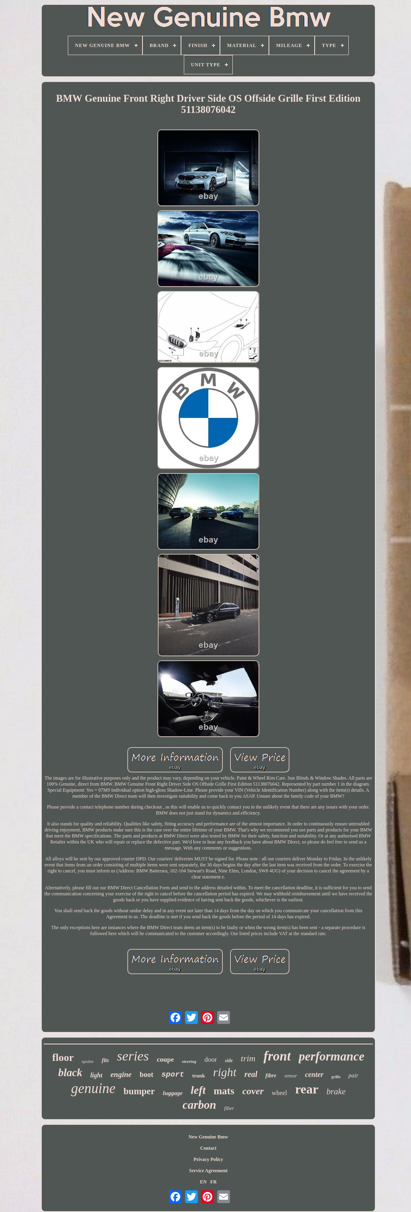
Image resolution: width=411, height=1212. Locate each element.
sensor (291, 1076)
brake (336, 1091)
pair (353, 1075)
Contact (208, 1148)
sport (172, 1074)
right (224, 1072)
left (198, 1090)
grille (336, 1077)
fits (105, 1060)
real (250, 1074)
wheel (279, 1092)
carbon (199, 1104)
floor (62, 1057)
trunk (198, 1076)
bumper (139, 1091)
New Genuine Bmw (208, 1137)
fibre (270, 1076)
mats (224, 1090)
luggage (173, 1093)
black (70, 1073)
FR (213, 1182)
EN (203, 1182)
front (277, 1056)
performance (331, 1056)
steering (189, 1061)
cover (253, 1091)
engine (121, 1074)
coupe (165, 1059)
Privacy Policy (208, 1159)
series (133, 1055)
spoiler (88, 1061)
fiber (229, 1108)
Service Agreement (208, 1170)
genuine (93, 1088)
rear (306, 1089)
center (314, 1075)
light (96, 1075)
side (228, 1060)
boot (146, 1075)
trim (248, 1058)
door (210, 1059)
